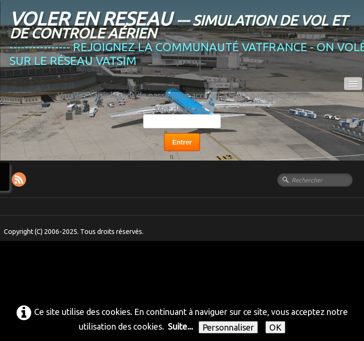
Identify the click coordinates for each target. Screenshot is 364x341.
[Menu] (353, 83)
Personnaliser (228, 327)
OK (275, 327)
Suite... (180, 326)
